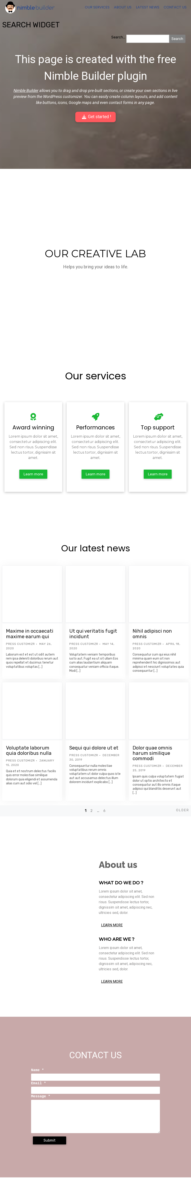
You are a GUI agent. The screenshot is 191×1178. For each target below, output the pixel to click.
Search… (118, 37)
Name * (37, 1070)
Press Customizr (20, 644)
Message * (40, 1097)
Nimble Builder (26, 90)
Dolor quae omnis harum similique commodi (152, 753)
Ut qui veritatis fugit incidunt (93, 634)
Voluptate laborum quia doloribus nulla (29, 751)
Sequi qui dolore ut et (93, 748)
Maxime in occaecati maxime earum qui (29, 634)
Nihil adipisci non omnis (152, 634)
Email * (38, 1084)
